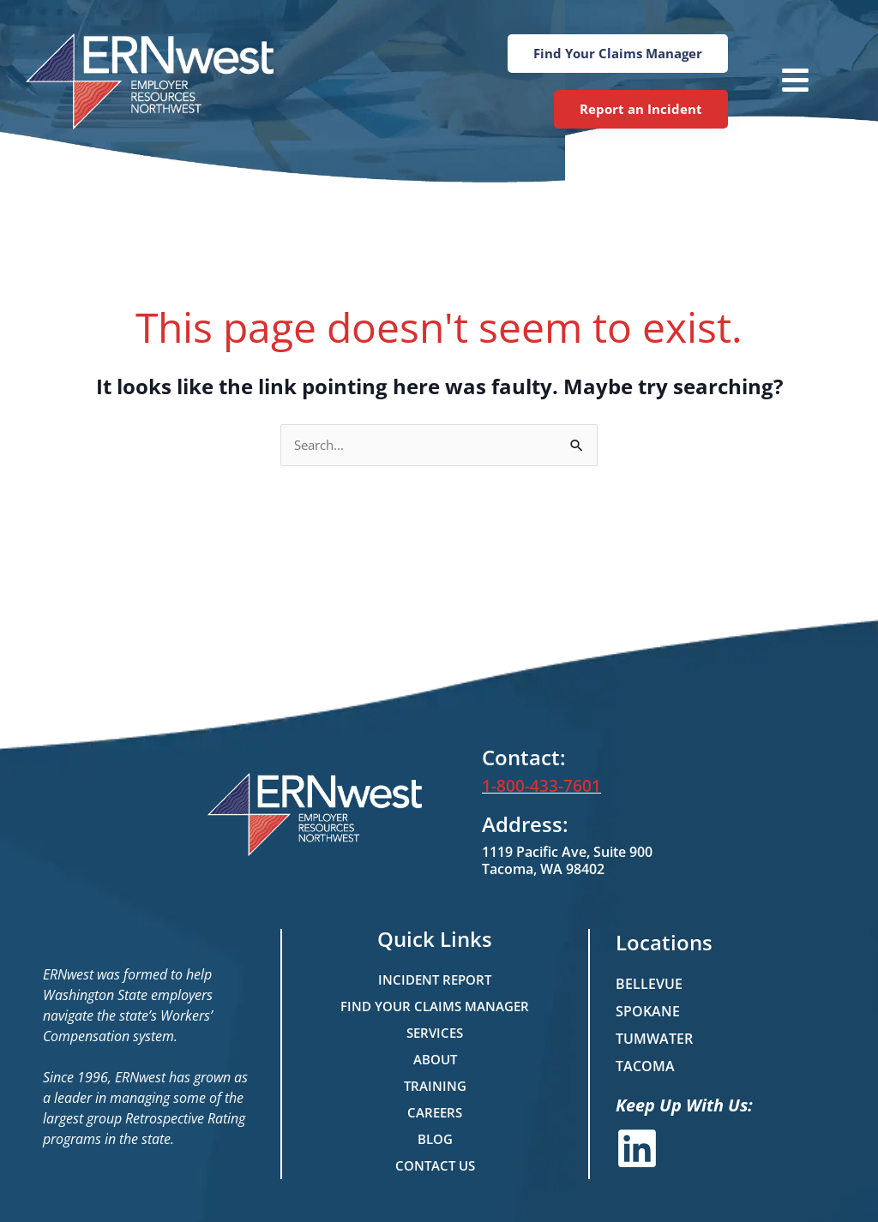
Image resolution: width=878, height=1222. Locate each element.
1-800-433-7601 (537, 786)
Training (435, 1085)
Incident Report (434, 979)
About (435, 1059)
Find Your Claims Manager (434, 1006)
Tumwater (654, 1038)
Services (434, 1032)
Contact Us (435, 1165)
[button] (777, 82)
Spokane (648, 1011)
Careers (434, 1112)
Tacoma (645, 1066)
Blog (435, 1138)
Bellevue (649, 983)
